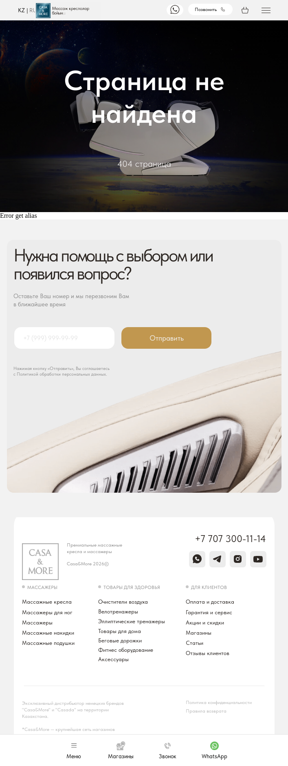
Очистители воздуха (123, 601)
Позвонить (206, 9)
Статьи (194, 643)
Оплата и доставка (210, 601)
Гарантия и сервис (209, 612)
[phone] (64, 338)
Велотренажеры (118, 611)
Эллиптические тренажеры (131, 621)
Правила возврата (206, 711)
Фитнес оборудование (125, 649)
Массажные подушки (48, 643)
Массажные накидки (48, 632)
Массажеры (37, 622)
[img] (175, 9)
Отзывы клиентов (207, 653)
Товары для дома (119, 631)
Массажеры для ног (47, 612)
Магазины (198, 632)
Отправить (166, 338)
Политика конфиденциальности (219, 702)
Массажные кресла (47, 601)
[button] (266, 10)
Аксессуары (113, 659)
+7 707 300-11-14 (230, 539)
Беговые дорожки (120, 640)
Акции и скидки (205, 622)
